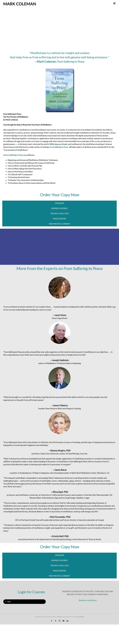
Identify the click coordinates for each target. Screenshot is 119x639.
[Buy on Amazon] (59, 203)
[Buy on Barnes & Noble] (59, 208)
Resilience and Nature (88, 600)
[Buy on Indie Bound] (59, 213)
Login (8, 601)
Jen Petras (81, 616)
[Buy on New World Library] (59, 223)
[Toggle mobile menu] (114, 3)
